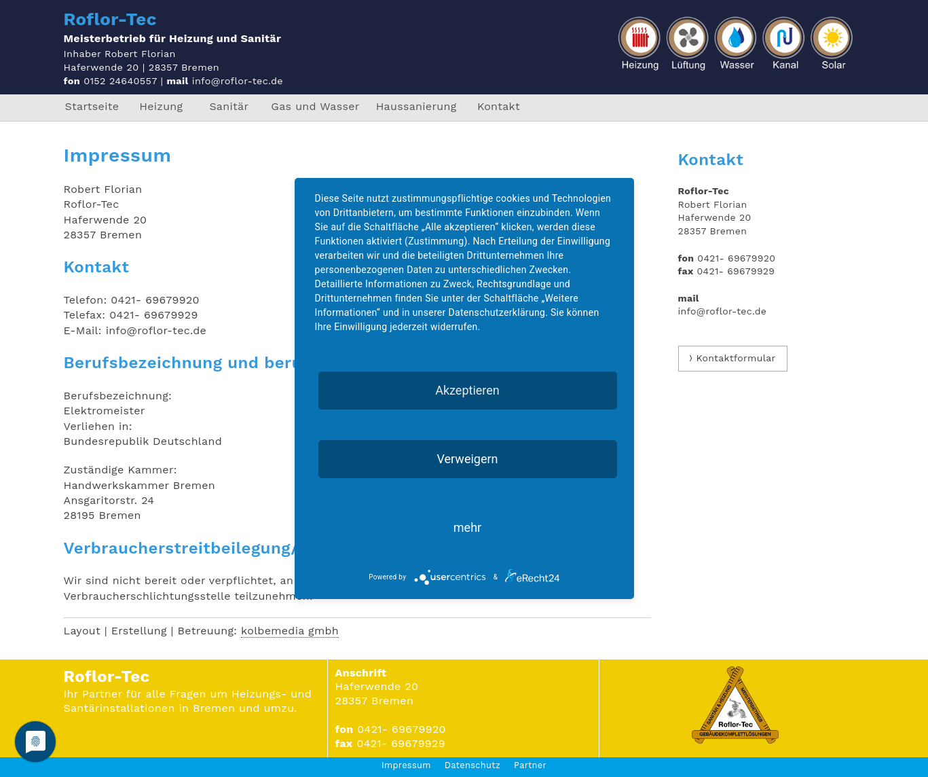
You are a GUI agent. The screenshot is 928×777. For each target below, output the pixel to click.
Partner (530, 765)
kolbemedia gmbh (290, 630)
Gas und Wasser (315, 106)
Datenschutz (472, 765)
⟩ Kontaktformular (733, 358)
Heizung (161, 106)
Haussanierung (416, 106)
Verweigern (467, 459)
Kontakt (498, 106)
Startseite (92, 106)
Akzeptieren (467, 390)
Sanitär (228, 106)
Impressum (406, 765)
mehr (467, 527)
